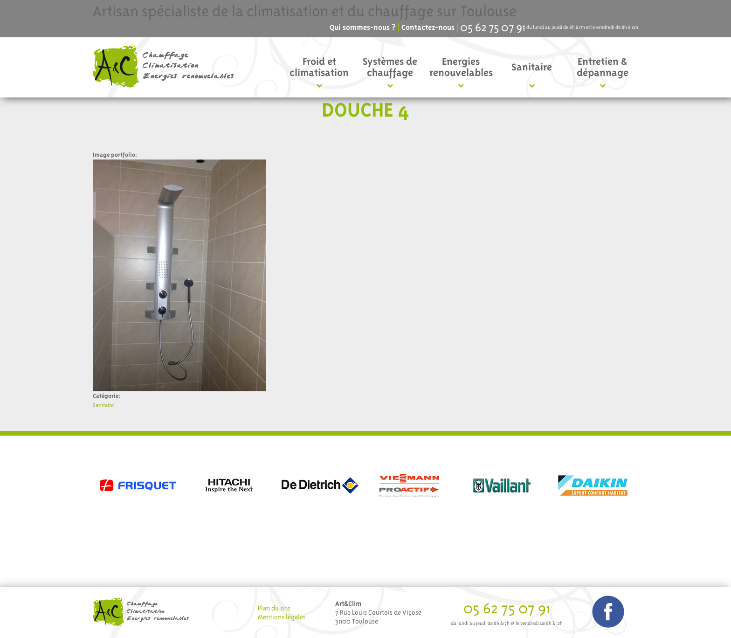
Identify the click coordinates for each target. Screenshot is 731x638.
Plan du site (274, 608)
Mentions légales (282, 617)
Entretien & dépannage (602, 67)
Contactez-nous (428, 27)
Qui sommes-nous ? (363, 27)
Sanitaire (531, 67)
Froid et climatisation (319, 67)
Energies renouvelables (461, 67)
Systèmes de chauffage (390, 67)
